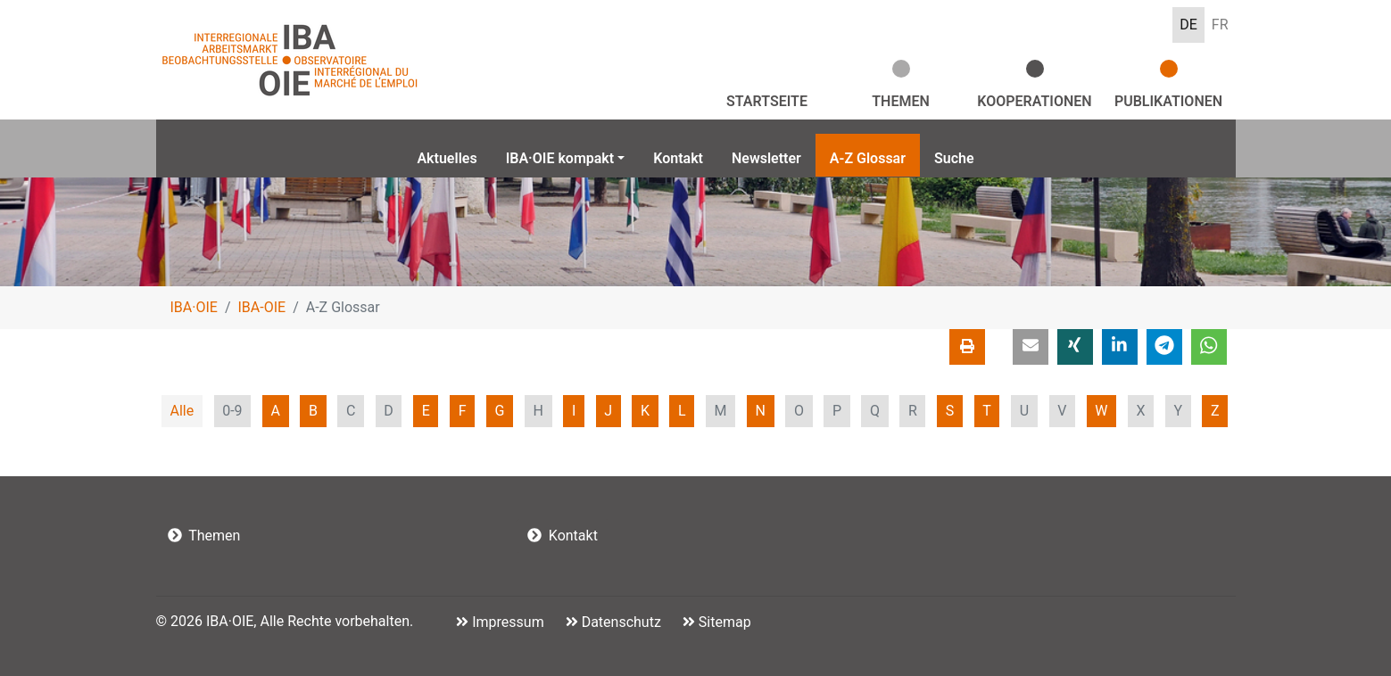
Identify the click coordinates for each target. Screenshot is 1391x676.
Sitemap (723, 622)
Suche (954, 158)
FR (1220, 24)
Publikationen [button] (1168, 101)
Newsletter (766, 158)
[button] (1030, 347)
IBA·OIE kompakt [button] (560, 158)
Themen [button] (901, 101)
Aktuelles (446, 158)
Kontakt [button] (562, 535)
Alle (182, 410)
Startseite (766, 101)
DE (1188, 24)
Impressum (505, 622)
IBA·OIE (194, 307)
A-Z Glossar (868, 158)
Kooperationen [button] (1034, 101)
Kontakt (678, 158)
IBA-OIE (262, 307)
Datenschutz (619, 622)
